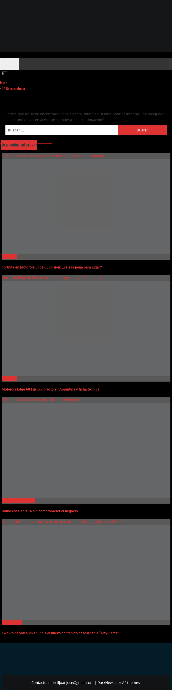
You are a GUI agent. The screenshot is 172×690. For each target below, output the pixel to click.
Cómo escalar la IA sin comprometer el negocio (41, 399)
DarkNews (106, 682)
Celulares (9, 256)
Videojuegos (12, 622)
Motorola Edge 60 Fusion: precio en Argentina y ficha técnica (52, 277)
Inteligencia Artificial (18, 500)
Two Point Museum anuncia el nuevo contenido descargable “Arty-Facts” (62, 521)
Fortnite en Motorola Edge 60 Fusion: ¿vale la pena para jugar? (53, 155)
